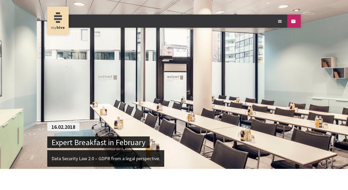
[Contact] (294, 21)
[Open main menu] (280, 21)
